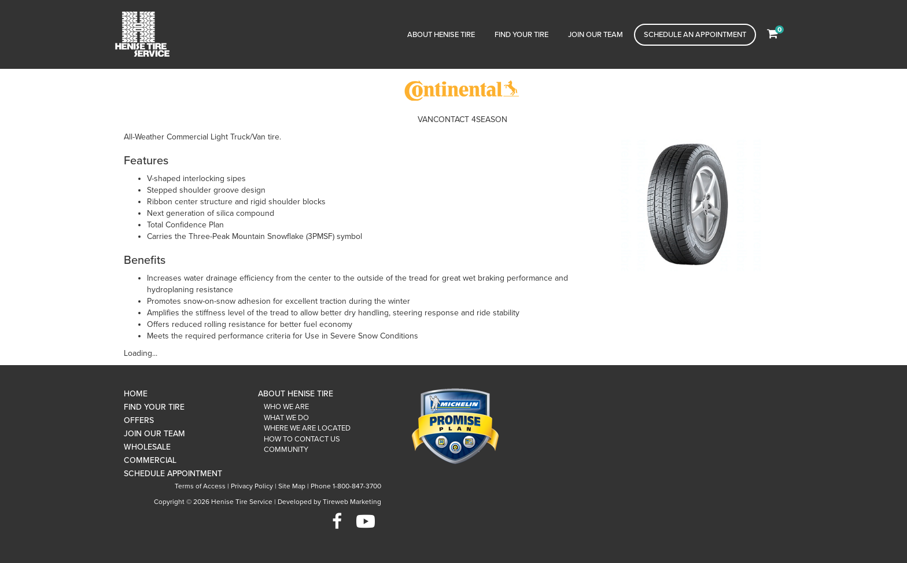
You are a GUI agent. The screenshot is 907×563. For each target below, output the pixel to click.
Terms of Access (200, 486)
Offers (139, 420)
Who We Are (286, 406)
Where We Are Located (307, 428)
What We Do (286, 417)
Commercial (150, 460)
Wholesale (147, 447)
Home (136, 394)
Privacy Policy (252, 486)
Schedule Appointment (173, 474)
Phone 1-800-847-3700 (346, 486)
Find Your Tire (521, 34)
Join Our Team (595, 34)
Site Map (291, 486)
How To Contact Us (302, 439)
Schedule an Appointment (695, 34)
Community (286, 449)
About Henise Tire (441, 34)
